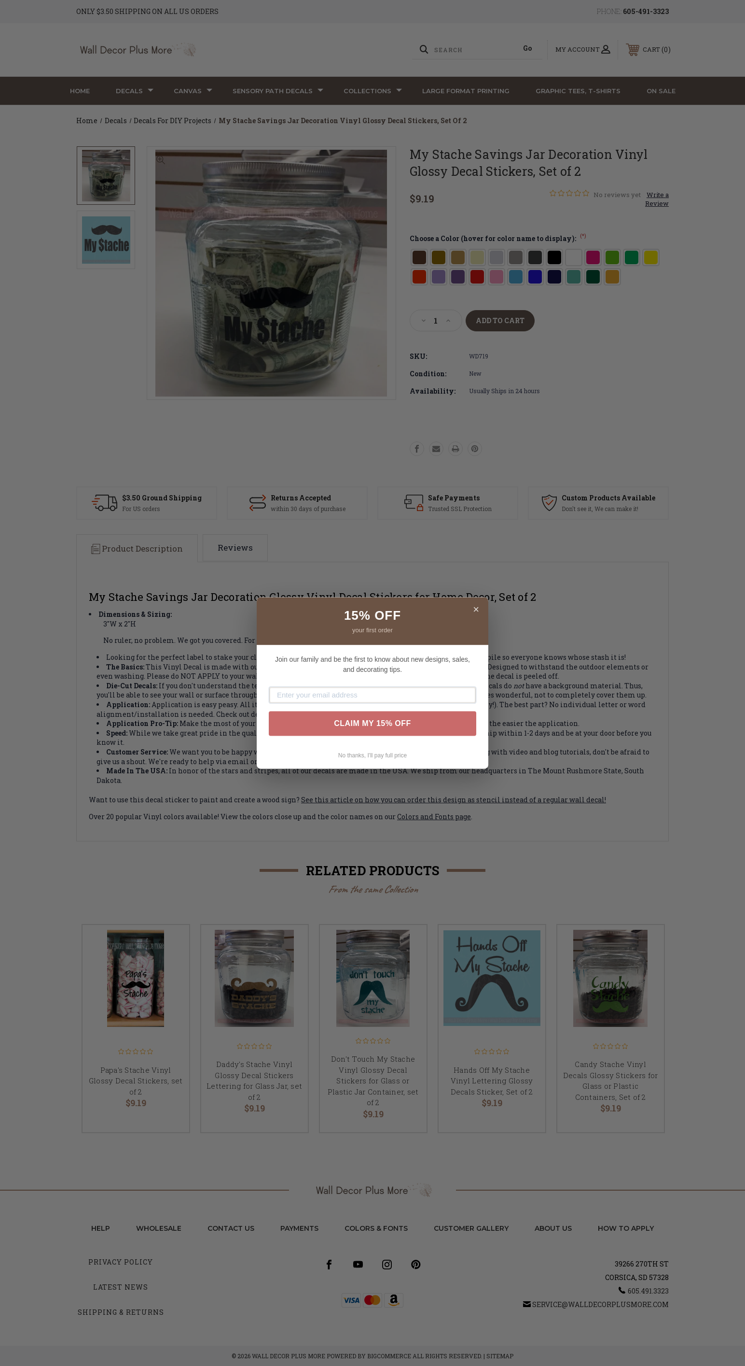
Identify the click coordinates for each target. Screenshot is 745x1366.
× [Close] (476, 609)
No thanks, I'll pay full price (372, 755)
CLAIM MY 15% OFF (372, 723)
